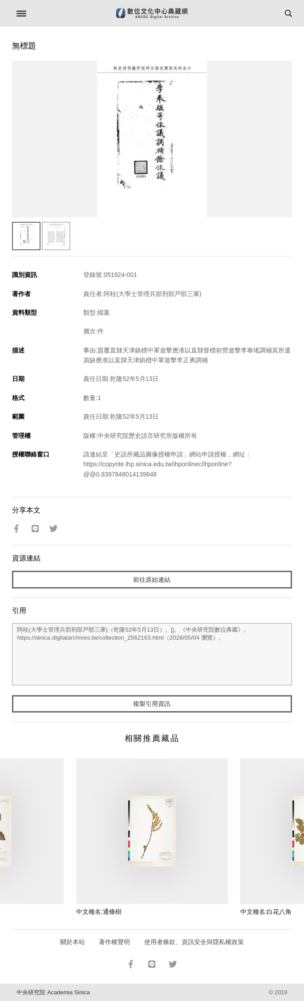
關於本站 (72, 941)
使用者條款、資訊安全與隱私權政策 (194, 941)
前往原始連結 (151, 579)
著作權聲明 (114, 941)
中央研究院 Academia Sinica (52, 992)
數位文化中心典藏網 (151, 13)
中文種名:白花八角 (266, 911)
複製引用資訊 (151, 703)
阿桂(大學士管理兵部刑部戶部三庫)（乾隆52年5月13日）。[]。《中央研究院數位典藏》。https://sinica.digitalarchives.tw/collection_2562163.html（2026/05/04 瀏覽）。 (152, 654)
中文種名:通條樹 (99, 911)
